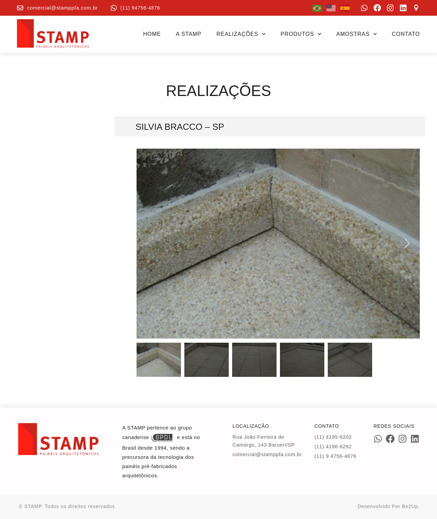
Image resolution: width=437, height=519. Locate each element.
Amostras (356, 34)
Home (152, 34)
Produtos (301, 34)
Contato (406, 34)
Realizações (241, 34)
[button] (406, 243)
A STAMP (188, 34)
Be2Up (410, 506)
